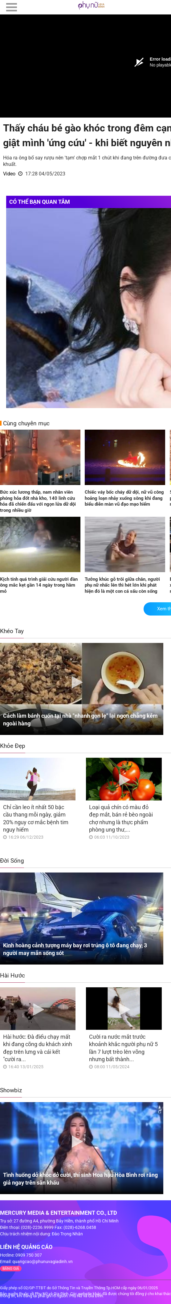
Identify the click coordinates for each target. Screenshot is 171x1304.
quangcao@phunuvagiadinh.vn (42, 1261)
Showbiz (11, 1090)
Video (9, 174)
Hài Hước (12, 975)
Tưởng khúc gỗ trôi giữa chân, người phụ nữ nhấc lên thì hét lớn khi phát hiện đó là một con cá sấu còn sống (122, 585)
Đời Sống (12, 860)
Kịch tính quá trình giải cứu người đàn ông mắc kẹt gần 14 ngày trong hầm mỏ (39, 585)
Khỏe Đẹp (12, 745)
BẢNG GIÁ (10, 1268)
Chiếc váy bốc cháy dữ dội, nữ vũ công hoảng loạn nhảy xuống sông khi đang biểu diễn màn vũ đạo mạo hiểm (124, 498)
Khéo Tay (12, 631)
